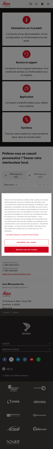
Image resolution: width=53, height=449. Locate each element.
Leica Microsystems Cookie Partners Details (22, 235)
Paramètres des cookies (26, 242)
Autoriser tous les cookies (26, 250)
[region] (26, 224)
